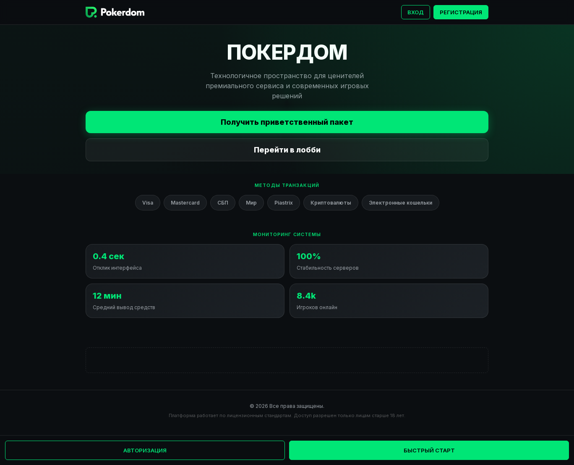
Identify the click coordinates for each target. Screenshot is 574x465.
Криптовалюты (330, 203)
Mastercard (185, 203)
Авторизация (145, 450)
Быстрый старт (429, 450)
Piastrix (283, 203)
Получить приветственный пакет (287, 122)
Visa (147, 203)
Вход (415, 12)
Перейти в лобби (287, 149)
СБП (222, 203)
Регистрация (461, 12)
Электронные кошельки (400, 203)
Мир (251, 203)
